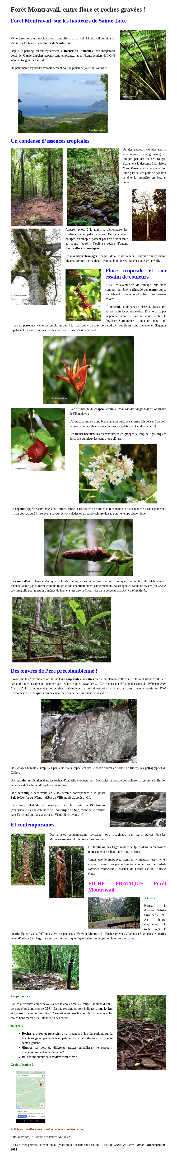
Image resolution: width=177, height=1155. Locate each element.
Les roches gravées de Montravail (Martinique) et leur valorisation (56, 1145)
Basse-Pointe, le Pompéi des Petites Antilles (40, 1137)
